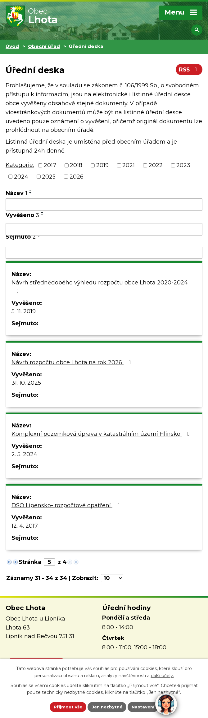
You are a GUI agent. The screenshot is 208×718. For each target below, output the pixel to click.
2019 (102, 165)
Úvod (12, 46)
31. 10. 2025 (26, 382)
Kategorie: (20, 165)
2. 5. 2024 (24, 454)
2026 (77, 176)
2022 (156, 165)
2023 (183, 165)
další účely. (162, 675)
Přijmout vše (66, 706)
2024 (21, 176)
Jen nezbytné (107, 706)
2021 (128, 165)
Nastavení (145, 706)
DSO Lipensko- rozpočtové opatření (66, 505)
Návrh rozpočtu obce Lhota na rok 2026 (72, 362)
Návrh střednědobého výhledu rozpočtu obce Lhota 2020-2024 (99, 286)
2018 (76, 165)
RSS (188, 70)
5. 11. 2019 (23, 311)
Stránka (30, 562)
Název (16, 193)
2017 (50, 165)
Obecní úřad (44, 46)
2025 (49, 176)
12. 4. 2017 (24, 525)
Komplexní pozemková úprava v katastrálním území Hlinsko (101, 433)
